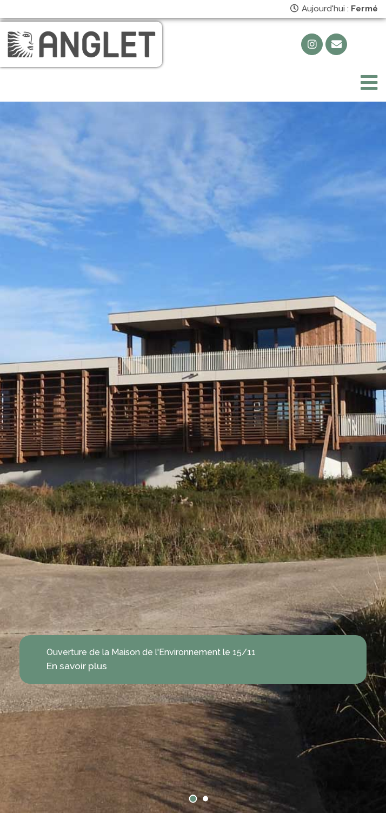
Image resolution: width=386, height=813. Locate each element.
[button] (193, 799)
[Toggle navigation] (369, 83)
